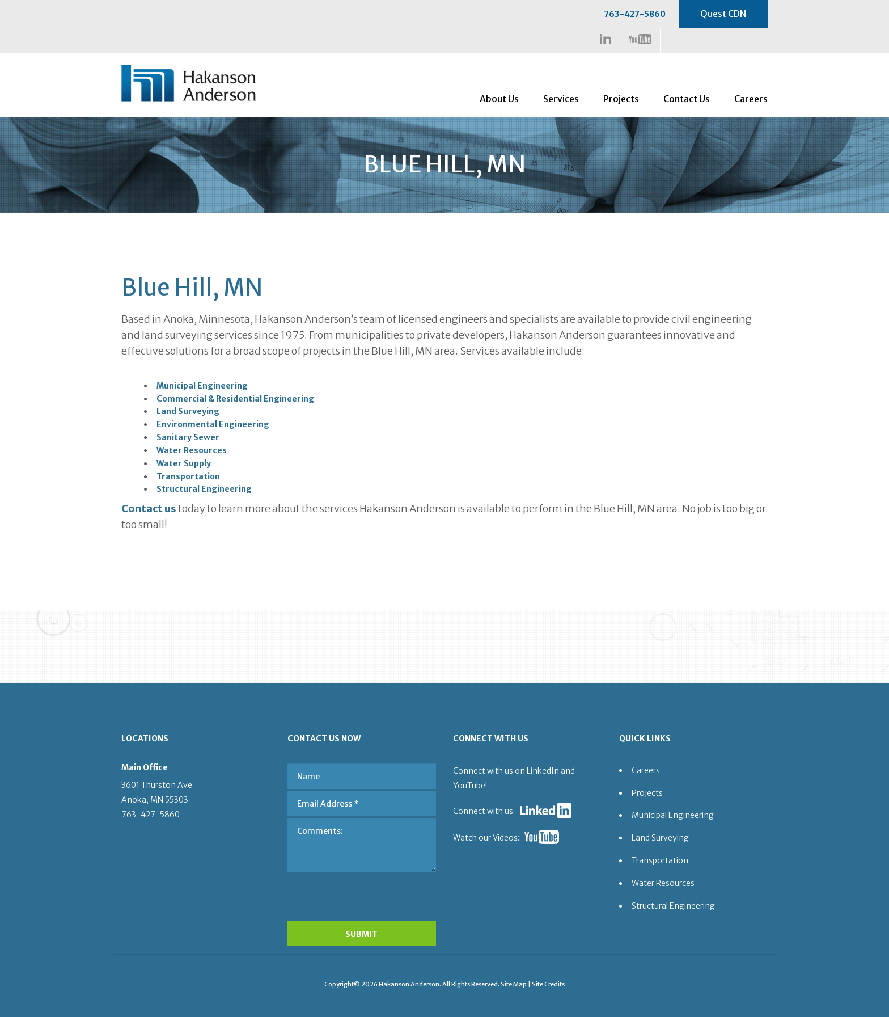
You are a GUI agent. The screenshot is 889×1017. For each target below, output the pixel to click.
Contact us (148, 508)
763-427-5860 (635, 14)
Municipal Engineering (202, 386)
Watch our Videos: (486, 838)
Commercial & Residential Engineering (235, 399)
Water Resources (191, 450)
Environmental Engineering (212, 424)
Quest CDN (723, 13)
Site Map (514, 984)
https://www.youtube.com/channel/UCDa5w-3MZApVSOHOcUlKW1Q (640, 39)
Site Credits (548, 984)
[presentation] (362, 893)
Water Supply (183, 463)
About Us (499, 98)
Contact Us (686, 98)
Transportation (188, 476)
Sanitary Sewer (187, 437)
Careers (751, 98)
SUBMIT (361, 934)
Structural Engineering (204, 489)
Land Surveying (187, 411)
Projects (621, 98)
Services (561, 98)
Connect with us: (484, 811)
